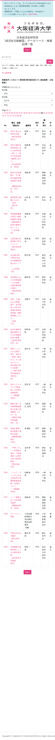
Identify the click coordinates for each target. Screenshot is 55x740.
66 (44, 113)
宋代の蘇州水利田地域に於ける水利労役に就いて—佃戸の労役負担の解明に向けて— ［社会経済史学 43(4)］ (15, 156)
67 (47, 113)
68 (49, 113)
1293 (6, 404)
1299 (6, 533)
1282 (6, 145)
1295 (6, 448)
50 (14, 113)
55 (17, 113)
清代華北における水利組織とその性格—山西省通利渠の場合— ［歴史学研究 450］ (16, 285)
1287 (6, 255)
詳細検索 (6, 73)
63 (37, 113)
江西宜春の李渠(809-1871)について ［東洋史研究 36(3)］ (16, 244)
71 (5, 116)
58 (24, 113)
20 (7, 113)
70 (3, 116)
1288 (6, 277)
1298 (6, 514)
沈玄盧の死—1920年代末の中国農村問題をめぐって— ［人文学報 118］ (15, 263)
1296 (6, 472)
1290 (6, 329)
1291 (6, 349)
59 (27, 113)
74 (13, 116)
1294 (6, 428)
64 (39, 113)
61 (32, 113)
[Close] (48, 3)
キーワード (6, 57)
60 (29, 113)
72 (8, 116)
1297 (6, 497)
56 (19, 113)
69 (52, 113)
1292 (6, 384)
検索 (50, 62)
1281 (6, 131)
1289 (6, 299)
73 (10, 116)
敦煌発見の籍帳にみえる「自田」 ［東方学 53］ (15, 202)
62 (34, 113)
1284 (6, 197)
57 (22, 113)
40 (12, 113)
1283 (6, 172)
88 (20, 116)
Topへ (27, 50)
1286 (6, 239)
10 (4, 113)
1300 (6, 547)
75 (15, 116)
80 (18, 116)
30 (9, 113)
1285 (6, 214)
